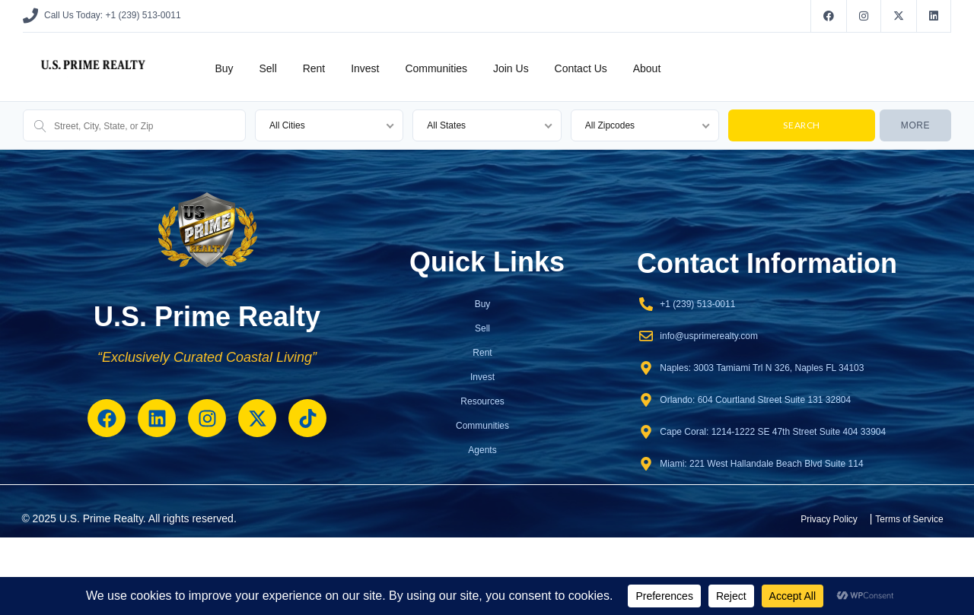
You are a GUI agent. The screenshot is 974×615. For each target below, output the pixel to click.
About (647, 68)
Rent (314, 68)
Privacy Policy (829, 519)
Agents (482, 450)
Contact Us (581, 68)
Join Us (511, 68)
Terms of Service (909, 519)
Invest (365, 68)
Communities (436, 68)
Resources (482, 401)
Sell (267, 68)
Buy (224, 68)
